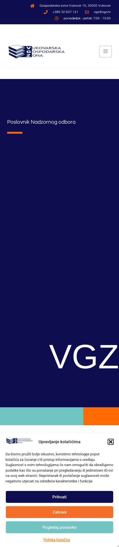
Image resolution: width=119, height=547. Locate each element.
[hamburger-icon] (105, 51)
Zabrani (60, 512)
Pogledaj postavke (59, 527)
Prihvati (59, 497)
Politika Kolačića (56, 540)
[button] (110, 442)
